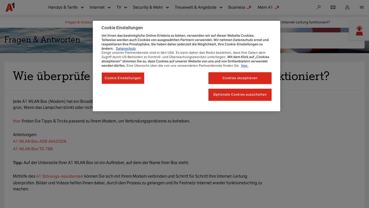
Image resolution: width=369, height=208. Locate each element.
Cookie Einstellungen (123, 78)
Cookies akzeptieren (239, 78)
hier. (244, 66)
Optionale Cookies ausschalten (240, 94)
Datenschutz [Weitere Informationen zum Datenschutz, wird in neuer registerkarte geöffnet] (126, 49)
